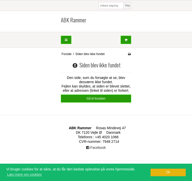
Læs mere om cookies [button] (24, 174)
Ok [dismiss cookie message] (168, 172)
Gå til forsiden (96, 98)
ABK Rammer (73, 20)
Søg (127, 5)
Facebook (96, 148)
